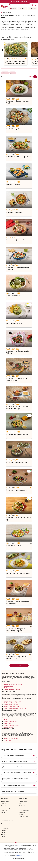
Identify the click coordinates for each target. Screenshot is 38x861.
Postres (3, 834)
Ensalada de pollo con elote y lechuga (12, 701)
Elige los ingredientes (6, 805)
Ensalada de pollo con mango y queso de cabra (15, 708)
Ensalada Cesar (7, 740)
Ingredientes (22, 812)
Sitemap (3, 812)
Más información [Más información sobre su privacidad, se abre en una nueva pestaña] (19, 855)
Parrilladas (3, 830)
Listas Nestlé (4, 803)
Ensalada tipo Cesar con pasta (11, 738)
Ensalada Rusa (7, 723)
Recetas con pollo (5, 828)
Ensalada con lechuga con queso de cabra (13, 684)
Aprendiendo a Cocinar (24, 810)
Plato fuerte (3, 832)
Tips (20, 803)
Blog (22, 8)
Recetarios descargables (6, 808)
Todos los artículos (23, 801)
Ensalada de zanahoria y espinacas (12, 689)
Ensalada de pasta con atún (10, 721)
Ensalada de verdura (8, 687)
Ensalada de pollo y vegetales (11, 702)
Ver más (19, 665)
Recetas (13, 8)
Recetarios (32, 8)
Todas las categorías (6, 823)
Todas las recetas (7, 12)
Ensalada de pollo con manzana (11, 706)
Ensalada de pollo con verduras (11, 704)
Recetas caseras (23, 808)
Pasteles (3, 836)
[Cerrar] (35, 845)
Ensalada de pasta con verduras (11, 725)
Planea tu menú (4, 810)
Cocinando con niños (24, 816)
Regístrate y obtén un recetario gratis (19, 1)
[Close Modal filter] (35, 76)
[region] (19, 852)
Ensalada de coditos (8, 727)
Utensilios (21, 814)
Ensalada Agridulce (8, 686)
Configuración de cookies (18, 858)
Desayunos (3, 826)
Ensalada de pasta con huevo (11, 719)
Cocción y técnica (23, 805)
